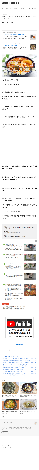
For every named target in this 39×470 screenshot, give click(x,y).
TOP (36, 465)
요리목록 (8, 8)
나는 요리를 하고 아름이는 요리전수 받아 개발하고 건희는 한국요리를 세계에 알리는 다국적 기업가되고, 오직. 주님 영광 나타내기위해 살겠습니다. (16, 447)
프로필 (22, 8)
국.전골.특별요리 (7, 375)
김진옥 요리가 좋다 (11, 3)
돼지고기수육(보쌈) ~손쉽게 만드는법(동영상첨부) (14, 392)
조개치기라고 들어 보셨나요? (11, 45)
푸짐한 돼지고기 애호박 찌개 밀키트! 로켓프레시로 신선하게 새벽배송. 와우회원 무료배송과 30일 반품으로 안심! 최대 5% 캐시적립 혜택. (15, 37)
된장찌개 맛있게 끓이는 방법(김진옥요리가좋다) (13, 386)
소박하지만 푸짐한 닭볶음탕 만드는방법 (11, 390)
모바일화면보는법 (32, 8)
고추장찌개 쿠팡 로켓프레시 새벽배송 (13, 35)
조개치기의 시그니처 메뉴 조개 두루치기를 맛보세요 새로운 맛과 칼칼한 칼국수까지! (14, 48)
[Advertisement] (20, 350)
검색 (33, 3)
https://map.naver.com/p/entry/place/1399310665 (15, 43)
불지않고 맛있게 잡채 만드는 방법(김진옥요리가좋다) (14, 385)
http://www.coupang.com (9, 32)
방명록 (15, 8)
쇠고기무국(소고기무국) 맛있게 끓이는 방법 (12, 388)
